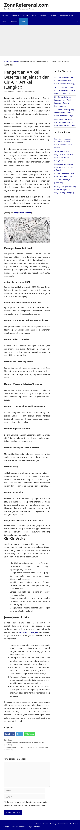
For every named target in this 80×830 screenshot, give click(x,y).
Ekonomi (13, 22)
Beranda (5, 15)
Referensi (15, 15)
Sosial (4, 22)
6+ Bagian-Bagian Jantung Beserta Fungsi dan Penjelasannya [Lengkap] (65, 189)
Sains (34, 15)
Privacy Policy (63, 824)
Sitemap (53, 824)
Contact (45, 824)
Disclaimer (74, 824)
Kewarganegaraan (66, 15)
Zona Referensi (20, 826)
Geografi (43, 15)
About (38, 824)
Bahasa (23, 22)
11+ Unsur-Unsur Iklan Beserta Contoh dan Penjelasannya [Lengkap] (64, 81)
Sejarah (53, 15)
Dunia (25, 15)
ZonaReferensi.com (26, 5)
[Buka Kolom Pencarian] (77, 21)
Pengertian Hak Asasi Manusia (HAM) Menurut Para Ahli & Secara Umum (64, 122)
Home (6, 61)
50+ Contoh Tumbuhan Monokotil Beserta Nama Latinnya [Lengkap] (64, 90)
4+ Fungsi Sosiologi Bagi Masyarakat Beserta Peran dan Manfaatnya (64, 112)
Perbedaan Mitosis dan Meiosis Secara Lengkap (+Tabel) (64, 167)
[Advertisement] (40, 40)
